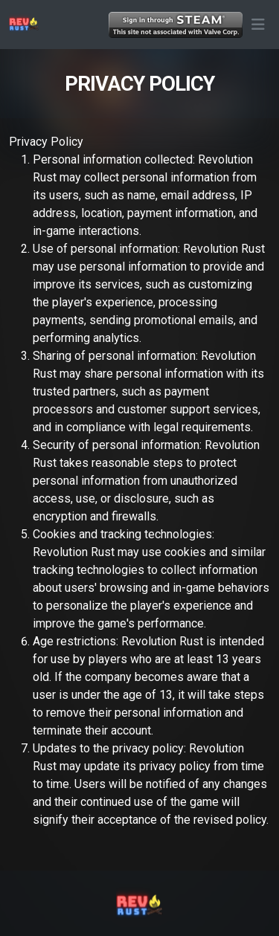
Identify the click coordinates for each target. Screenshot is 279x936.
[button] (258, 24)
